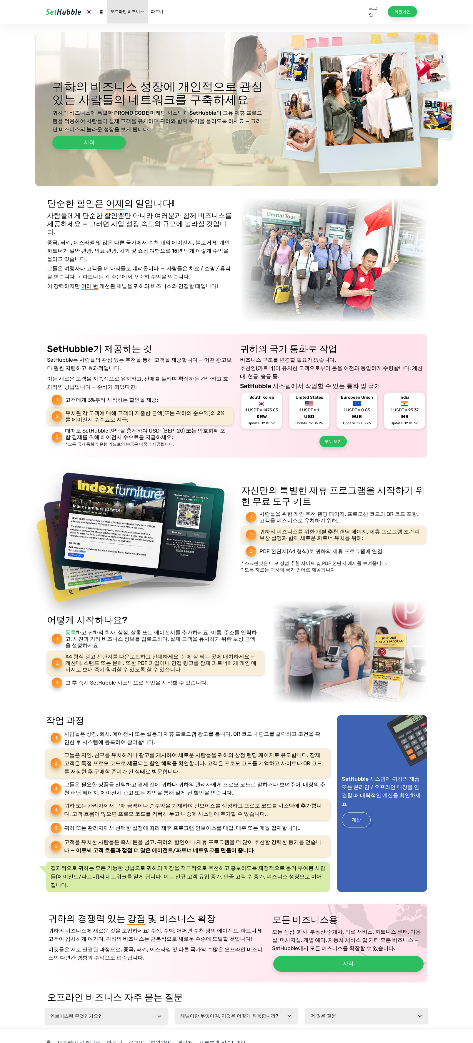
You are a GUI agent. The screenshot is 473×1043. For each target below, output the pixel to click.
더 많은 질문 (323, 1016)
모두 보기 (333, 441)
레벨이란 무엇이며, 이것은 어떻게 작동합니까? (229, 1016)
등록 (70, 632)
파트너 (157, 11)
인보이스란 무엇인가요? (75, 1016)
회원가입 (402, 11)
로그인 (373, 11)
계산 (356, 819)
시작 (89, 142)
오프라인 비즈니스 (127, 11)
